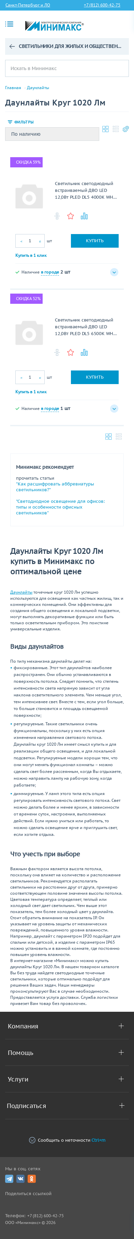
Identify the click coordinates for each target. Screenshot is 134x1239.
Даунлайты (38, 87)
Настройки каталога (126, 129)
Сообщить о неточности (67, 1140)
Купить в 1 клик (31, 255)
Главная (13, 87)
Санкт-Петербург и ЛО (27, 4)
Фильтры (23, 122)
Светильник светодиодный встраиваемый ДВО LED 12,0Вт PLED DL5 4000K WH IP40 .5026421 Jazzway (84, 191)
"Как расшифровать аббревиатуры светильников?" (55, 487)
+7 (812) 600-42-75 (102, 4)
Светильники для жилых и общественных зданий (71, 46)
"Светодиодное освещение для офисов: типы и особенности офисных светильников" (60, 507)
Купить (95, 241)
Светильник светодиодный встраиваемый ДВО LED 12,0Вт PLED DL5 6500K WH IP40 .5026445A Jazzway (84, 327)
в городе (50, 272)
